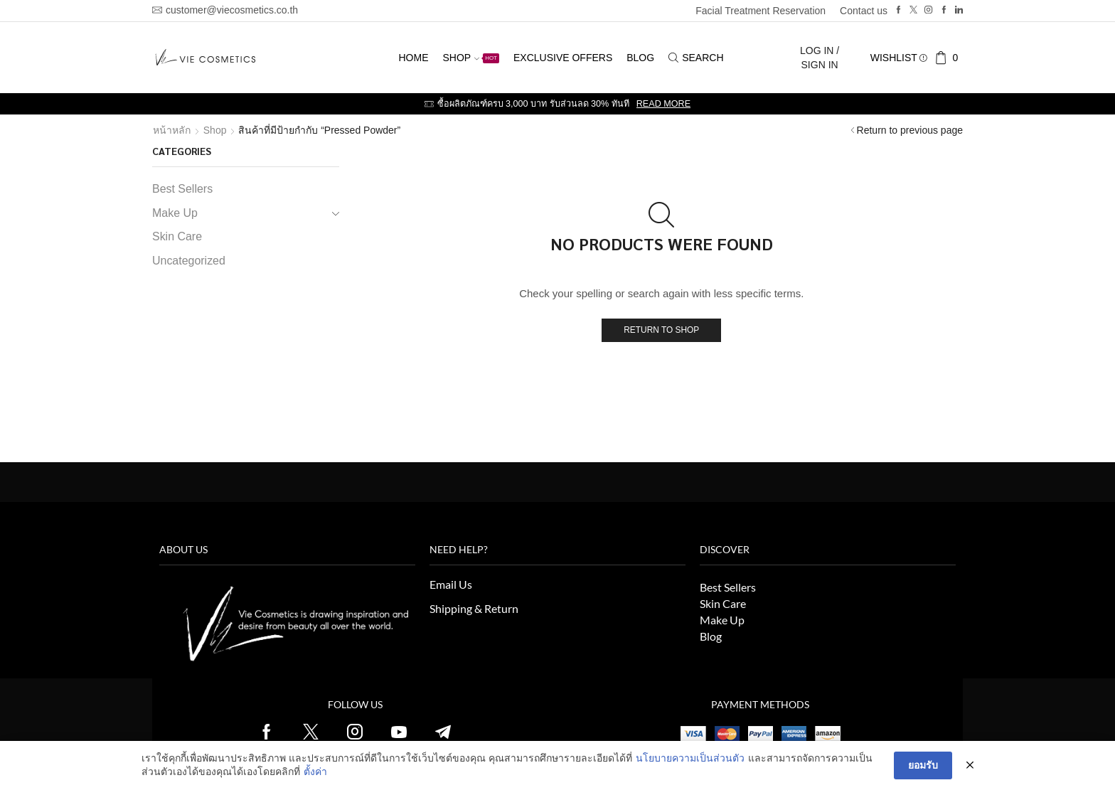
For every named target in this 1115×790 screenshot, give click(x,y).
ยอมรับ (923, 765)
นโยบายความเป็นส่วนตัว (690, 758)
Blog (640, 57)
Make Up (175, 213)
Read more (663, 104)
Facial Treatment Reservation (760, 10)
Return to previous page (910, 130)
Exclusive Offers (562, 57)
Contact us (863, 10)
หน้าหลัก (172, 130)
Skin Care (177, 236)
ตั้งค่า (315, 771)
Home (413, 57)
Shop (470, 57)
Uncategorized (188, 261)
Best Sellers (182, 189)
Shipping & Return (474, 608)
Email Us (451, 584)
